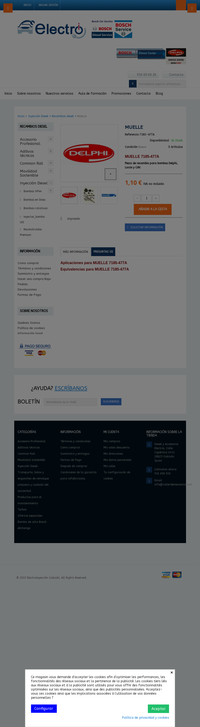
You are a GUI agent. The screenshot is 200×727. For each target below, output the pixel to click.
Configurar (43, 708)
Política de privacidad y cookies (145, 718)
